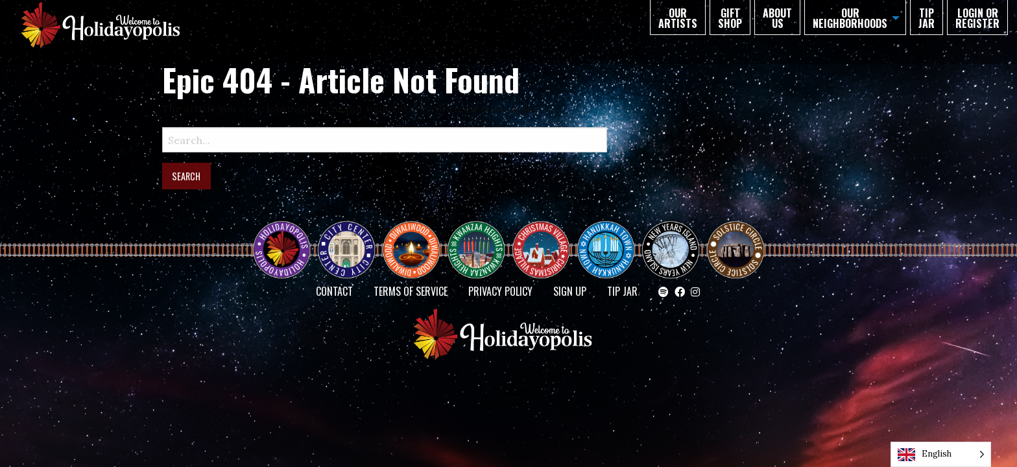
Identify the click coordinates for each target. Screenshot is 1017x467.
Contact (334, 291)
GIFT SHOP (730, 18)
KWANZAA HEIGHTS (481, 238)
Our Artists (677, 18)
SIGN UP (569, 291)
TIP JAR (926, 18)
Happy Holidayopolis (287, 238)
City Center (345, 238)
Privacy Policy (500, 291)
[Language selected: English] (941, 454)
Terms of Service (411, 291)
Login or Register (977, 18)
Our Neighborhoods (850, 18)
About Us (777, 18)
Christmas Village (546, 238)
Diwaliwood (416, 232)
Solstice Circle (736, 238)
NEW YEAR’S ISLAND (671, 243)
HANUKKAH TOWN (611, 238)
